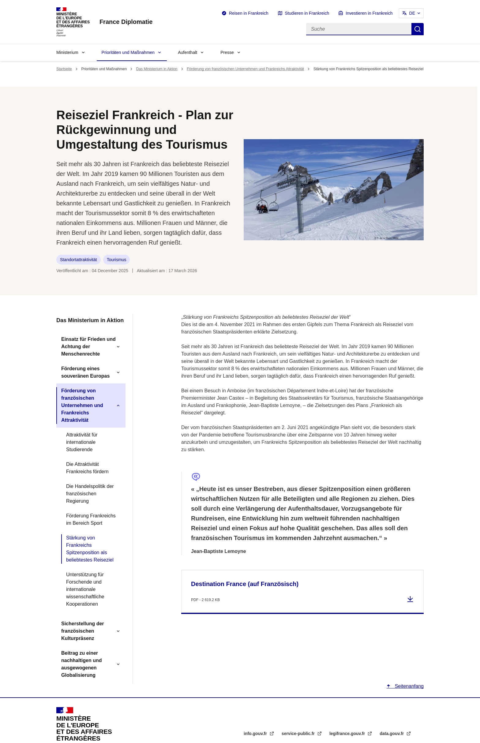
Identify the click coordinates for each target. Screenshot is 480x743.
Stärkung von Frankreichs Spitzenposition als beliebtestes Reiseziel (90, 548)
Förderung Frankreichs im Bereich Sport (91, 519)
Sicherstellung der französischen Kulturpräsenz (82, 631)
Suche (417, 29)
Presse (227, 52)
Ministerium (67, 52)
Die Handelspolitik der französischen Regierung (90, 494)
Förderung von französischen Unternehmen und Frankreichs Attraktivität (245, 69)
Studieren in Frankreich (307, 13)
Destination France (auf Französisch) (244, 584)
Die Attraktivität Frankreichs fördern (87, 468)
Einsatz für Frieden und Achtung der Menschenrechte (88, 346)
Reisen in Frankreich (248, 13)
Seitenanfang (408, 686)
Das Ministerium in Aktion (157, 69)
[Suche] (358, 29)
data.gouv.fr (392, 733)
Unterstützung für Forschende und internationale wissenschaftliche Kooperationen (85, 589)
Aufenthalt (187, 52)
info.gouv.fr (256, 733)
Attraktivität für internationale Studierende (81, 442)
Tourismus (116, 259)
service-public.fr (299, 733)
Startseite (64, 69)
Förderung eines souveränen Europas (85, 372)
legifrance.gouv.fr (347, 733)
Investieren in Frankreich (369, 13)
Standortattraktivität (78, 259)
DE (412, 13)
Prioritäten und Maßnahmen (128, 52)
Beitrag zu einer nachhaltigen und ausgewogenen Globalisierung (81, 664)
